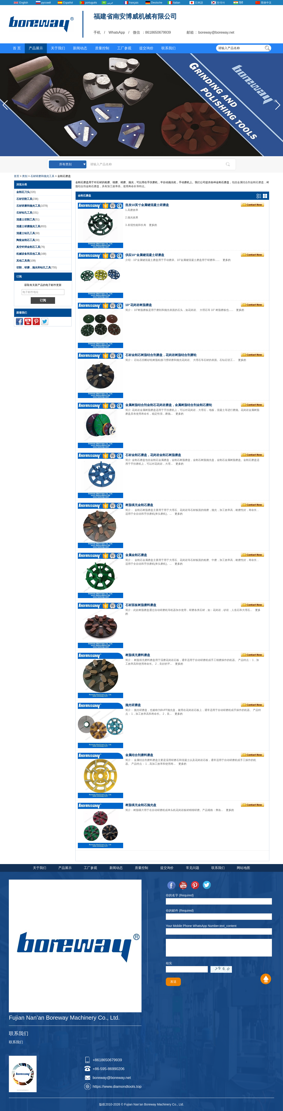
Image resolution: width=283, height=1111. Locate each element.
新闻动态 (80, 48)
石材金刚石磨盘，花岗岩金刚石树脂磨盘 (153, 455)
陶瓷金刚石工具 (25, 240)
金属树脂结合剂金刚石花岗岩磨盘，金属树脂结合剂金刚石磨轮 (168, 405)
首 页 (17, 48)
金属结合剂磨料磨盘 (139, 755)
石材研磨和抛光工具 (42, 176)
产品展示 (36, 48)
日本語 (199, 2)
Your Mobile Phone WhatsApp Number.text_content (201, 926)
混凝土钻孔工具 (25, 233)
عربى (110, 2)
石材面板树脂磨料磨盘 (140, 605)
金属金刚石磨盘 (136, 555)
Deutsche (156, 2)
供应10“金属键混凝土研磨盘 (144, 255)
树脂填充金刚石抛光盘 (140, 805)
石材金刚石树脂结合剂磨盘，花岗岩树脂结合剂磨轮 (161, 355)
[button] (278, 105)
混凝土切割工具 (25, 219)
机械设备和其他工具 (28, 253)
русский (46, 2)
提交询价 (146, 48)
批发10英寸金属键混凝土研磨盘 (147, 205)
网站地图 (243, 868)
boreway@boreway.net (112, 1078)
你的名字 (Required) (180, 895)
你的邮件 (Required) (180, 910)
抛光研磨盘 (133, 705)
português (91, 2)
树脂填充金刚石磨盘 (139, 505)
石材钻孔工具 (24, 212)
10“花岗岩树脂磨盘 (138, 305)
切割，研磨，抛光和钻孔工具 (33, 267)
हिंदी (241, 2)
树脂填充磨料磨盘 (137, 655)
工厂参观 (124, 48)
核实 (169, 963)
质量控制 (102, 48)
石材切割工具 (24, 198)
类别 (24, 176)
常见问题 (192, 868)
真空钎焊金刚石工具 (28, 246)
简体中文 (266, 2)
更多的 (153, 225)
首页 (16, 176)
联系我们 (168, 48)
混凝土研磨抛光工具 (28, 226)
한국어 (221, 2)
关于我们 (58, 48)
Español (68, 2)
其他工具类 (23, 260)
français (133, 2)
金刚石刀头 (23, 192)
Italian (176, 2)
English (23, 2)
